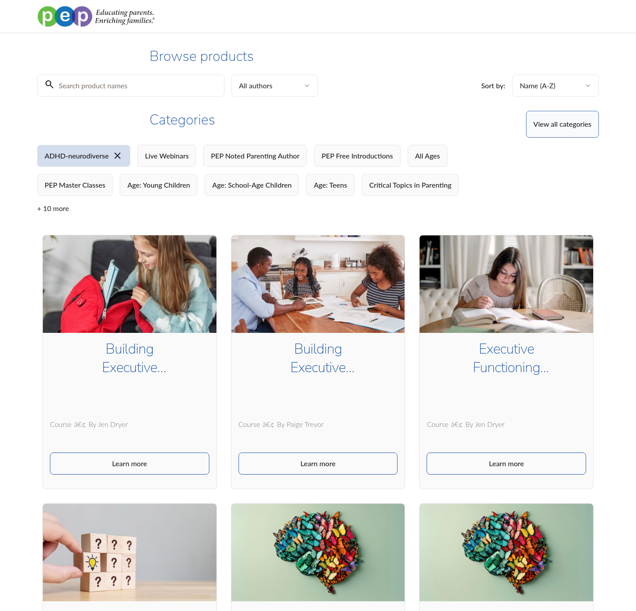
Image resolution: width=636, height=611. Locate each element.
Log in (587, 12)
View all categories (562, 124)
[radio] (83, 156)
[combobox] (274, 86)
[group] (281, 170)
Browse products (543, 12)
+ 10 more (53, 208)
